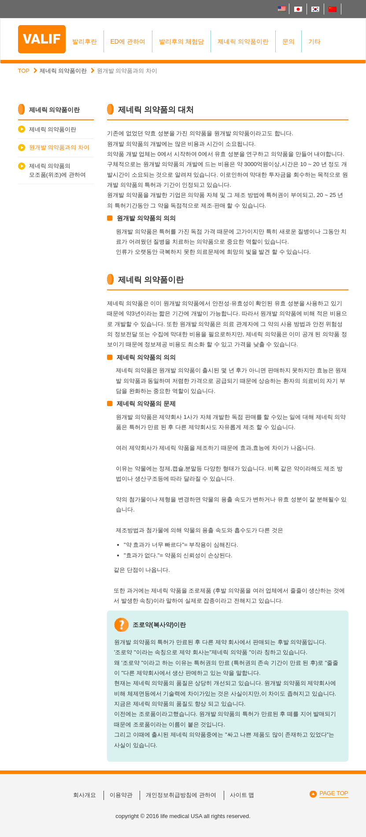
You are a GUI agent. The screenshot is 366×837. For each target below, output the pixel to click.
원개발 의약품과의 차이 (59, 147)
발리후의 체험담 (181, 41)
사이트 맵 (242, 795)
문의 (288, 41)
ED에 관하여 (128, 41)
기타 (314, 41)
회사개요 (84, 795)
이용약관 (121, 795)
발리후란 (84, 41)
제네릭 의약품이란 (243, 41)
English (282, 8)
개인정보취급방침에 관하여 (181, 795)
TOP (24, 70)
